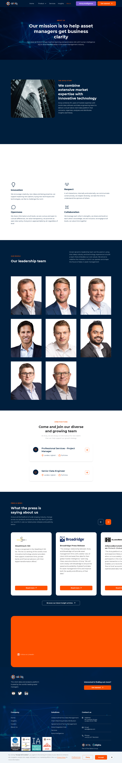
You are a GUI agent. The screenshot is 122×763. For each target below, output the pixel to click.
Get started (107, 3)
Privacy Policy (61, 757)
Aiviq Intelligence (86, 3)
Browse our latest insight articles (61, 603)
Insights (61, 3)
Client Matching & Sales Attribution (63, 721)
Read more (31, 588)
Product (41, 3)
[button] (41, 3)
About (68, 3)
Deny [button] (88, 757)
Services (52, 3)
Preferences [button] (76, 757)
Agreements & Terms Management (64, 724)
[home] (11, 3)
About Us (14, 727)
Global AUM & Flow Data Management (65, 718)
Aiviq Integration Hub (58, 727)
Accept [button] (101, 757)
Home (31, 3)
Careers (13, 724)
